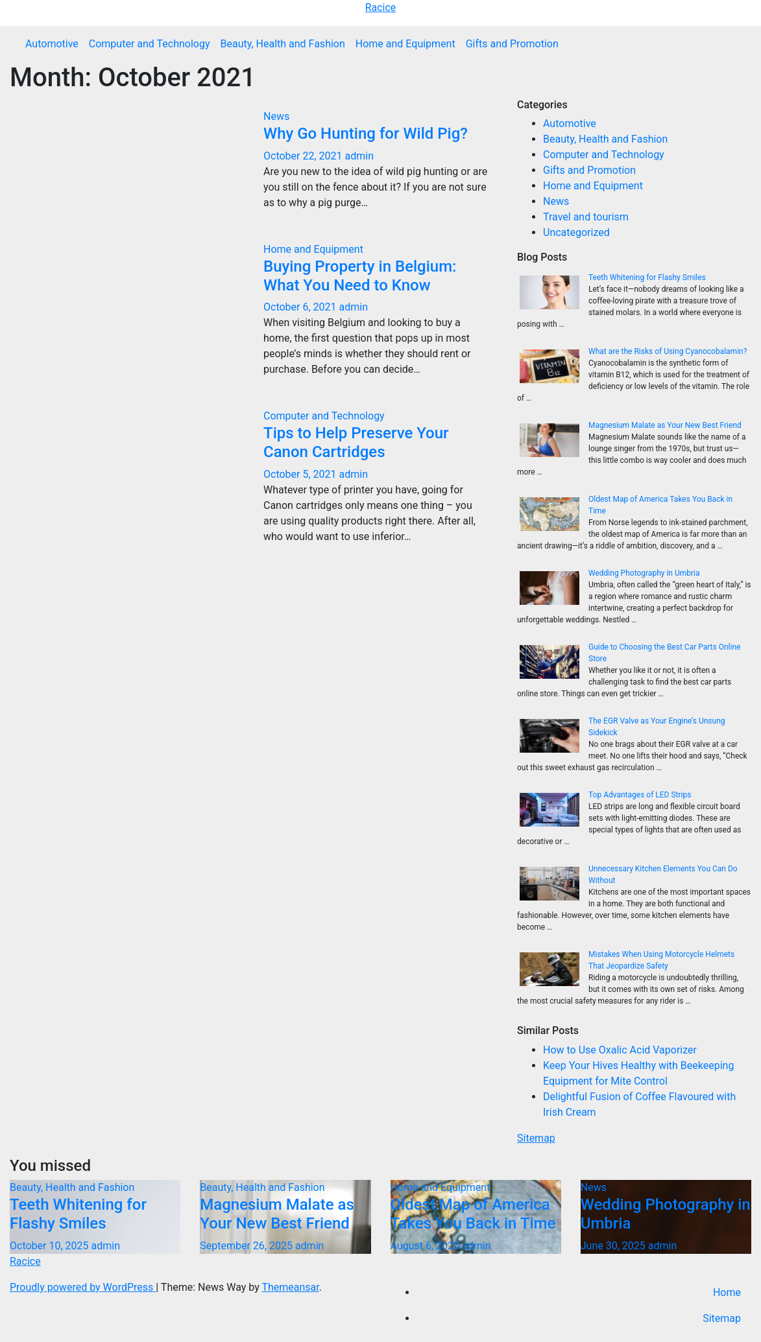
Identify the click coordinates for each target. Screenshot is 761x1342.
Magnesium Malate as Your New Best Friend (665, 425)
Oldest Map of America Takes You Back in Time (473, 1213)
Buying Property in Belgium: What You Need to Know (359, 275)
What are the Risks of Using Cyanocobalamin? (667, 351)
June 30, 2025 (614, 1246)
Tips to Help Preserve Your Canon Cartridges (356, 442)
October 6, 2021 (301, 307)
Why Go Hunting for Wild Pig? (365, 133)
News (276, 116)
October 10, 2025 (50, 1246)
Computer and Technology (149, 44)
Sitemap (536, 1138)
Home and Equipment (405, 44)
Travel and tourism (586, 217)
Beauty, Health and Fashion (282, 44)
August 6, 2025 (426, 1246)
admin (358, 156)
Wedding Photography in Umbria (643, 573)
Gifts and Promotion (512, 44)
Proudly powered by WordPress (83, 1287)
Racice (380, 7)
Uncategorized (576, 232)
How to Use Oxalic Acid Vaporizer (620, 1050)
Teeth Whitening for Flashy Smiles (647, 277)
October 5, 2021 (301, 474)
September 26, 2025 (247, 1246)
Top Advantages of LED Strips (639, 794)
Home (727, 1292)
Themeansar (290, 1287)
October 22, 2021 (303, 156)
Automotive (52, 44)
